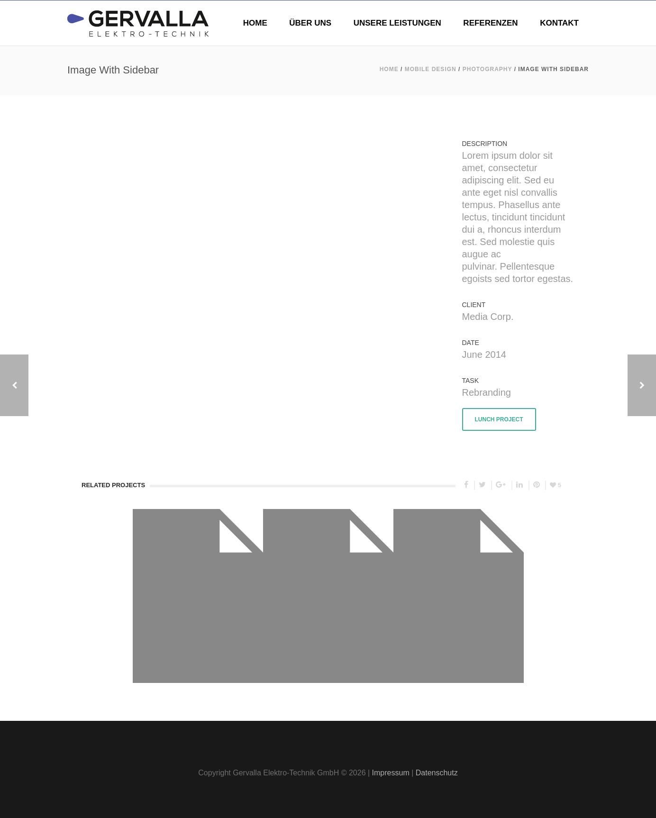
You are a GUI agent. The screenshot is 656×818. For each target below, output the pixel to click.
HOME (255, 22)
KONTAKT (559, 22)
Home (389, 69)
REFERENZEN (490, 22)
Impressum (391, 773)
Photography (487, 69)
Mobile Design (430, 69)
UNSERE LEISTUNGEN (397, 22)
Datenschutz (437, 773)
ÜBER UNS (310, 22)
